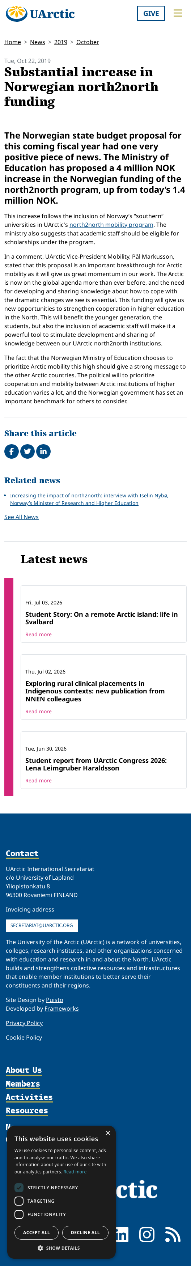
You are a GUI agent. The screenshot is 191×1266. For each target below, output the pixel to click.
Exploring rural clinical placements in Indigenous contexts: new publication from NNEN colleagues (95, 691)
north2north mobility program (111, 225)
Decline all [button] (85, 1232)
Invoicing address (30, 909)
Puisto (54, 1000)
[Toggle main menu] (178, 13)
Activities (29, 1097)
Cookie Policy (24, 1037)
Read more (38, 634)
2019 (60, 42)
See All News (21, 517)
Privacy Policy (24, 1023)
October (87, 42)
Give (151, 13)
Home (12, 42)
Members (23, 1084)
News (37, 42)
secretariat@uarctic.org (41, 925)
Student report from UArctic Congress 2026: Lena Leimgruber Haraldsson (96, 764)
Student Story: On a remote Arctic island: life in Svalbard (101, 618)
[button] (61, 1248)
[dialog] (61, 1192)
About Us (24, 1070)
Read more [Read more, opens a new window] (75, 1172)
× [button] (107, 1133)
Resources (27, 1110)
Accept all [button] (36, 1232)
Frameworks (61, 1008)
